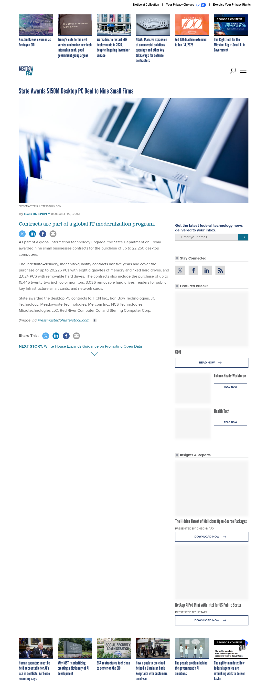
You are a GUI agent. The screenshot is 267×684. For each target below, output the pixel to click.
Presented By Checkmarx (194, 528)
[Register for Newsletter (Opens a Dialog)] (243, 237)
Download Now (211, 536)
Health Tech (221, 411)
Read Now (211, 362)
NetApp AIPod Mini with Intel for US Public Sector (208, 605)
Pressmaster (48, 320)
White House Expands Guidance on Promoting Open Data (93, 346)
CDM (178, 352)
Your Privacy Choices (186, 5)
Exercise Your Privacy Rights (232, 4)
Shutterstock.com (74, 320)
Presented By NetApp (191, 612)
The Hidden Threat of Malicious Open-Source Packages (211, 521)
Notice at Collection (146, 4)
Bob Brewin (35, 214)
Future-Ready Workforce (230, 376)
